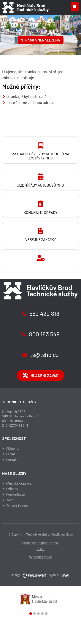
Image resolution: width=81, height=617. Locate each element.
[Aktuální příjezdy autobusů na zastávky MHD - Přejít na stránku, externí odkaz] (40, 150)
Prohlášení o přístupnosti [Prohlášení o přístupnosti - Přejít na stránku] (40, 543)
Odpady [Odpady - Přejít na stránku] (12, 489)
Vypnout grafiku (40, 557)
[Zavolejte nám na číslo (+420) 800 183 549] (40, 334)
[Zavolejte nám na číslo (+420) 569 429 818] (40, 314)
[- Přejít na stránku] (40, 258)
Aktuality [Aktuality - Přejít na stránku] (12, 448)
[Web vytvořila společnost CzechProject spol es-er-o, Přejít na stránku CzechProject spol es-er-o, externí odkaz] (35, 575)
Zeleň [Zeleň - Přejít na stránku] (10, 500)
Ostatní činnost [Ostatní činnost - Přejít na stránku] (17, 505)
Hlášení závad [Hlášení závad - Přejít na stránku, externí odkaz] (41, 375)
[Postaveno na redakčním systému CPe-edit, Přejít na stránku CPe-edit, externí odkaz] (65, 574)
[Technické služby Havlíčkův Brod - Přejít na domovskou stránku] (25, 7)
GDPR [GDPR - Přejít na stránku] (40, 549)
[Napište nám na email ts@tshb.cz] (40, 355)
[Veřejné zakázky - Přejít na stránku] (40, 233)
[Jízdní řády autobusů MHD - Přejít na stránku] (40, 179)
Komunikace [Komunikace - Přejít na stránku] (15, 494)
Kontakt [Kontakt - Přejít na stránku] (12, 459)
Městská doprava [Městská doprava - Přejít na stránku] (19, 483)
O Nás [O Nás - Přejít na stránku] (10, 454)
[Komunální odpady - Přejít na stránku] (40, 206)
